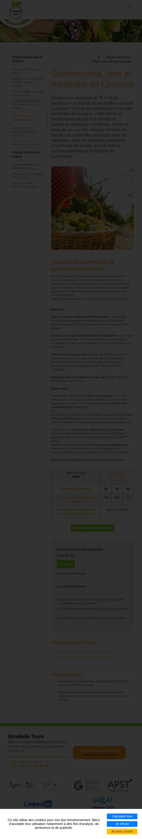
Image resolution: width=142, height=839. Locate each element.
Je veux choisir (122, 831)
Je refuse (122, 824)
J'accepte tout (122, 816)
